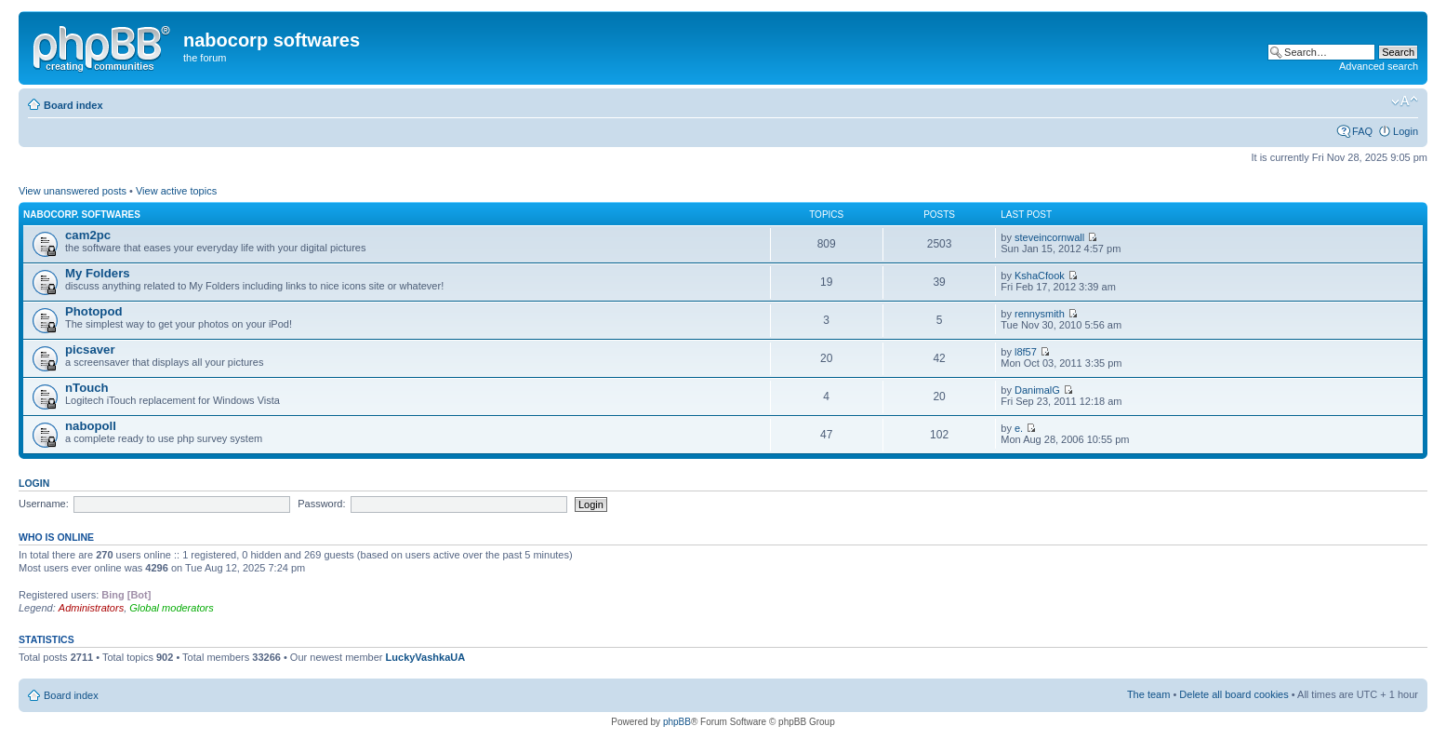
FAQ (1362, 131)
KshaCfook (1040, 275)
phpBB (677, 722)
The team (1148, 694)
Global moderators (171, 607)
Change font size (1404, 101)
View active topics (176, 190)
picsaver (90, 349)
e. (1019, 428)
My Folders (97, 273)
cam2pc (88, 235)
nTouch (87, 388)
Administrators (91, 607)
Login (1405, 131)
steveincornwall (1049, 237)
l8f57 (1026, 351)
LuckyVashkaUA (426, 657)
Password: (321, 503)
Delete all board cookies (1233, 694)
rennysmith (1040, 313)
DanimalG (1037, 390)
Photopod (94, 311)
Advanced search (1378, 66)
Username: (44, 503)
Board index (73, 105)
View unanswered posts (72, 190)
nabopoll (90, 426)
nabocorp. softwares (81, 214)
